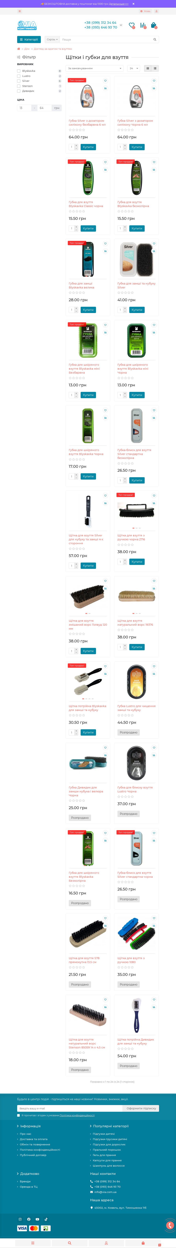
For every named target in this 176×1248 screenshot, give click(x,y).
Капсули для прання (107, 1160)
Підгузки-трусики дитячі (110, 1139)
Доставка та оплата (33, 1139)
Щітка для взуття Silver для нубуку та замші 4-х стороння (86, 539)
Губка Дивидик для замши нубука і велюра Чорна (86, 791)
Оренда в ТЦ (28, 1186)
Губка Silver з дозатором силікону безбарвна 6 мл (87, 122)
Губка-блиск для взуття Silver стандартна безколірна (134, 454)
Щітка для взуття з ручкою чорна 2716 (131, 537)
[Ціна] (24, 108)
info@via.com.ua (105, 1192)
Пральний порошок (107, 1149)
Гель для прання (104, 1155)
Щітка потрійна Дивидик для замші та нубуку (135, 1041)
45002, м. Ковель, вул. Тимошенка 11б (120, 1207)
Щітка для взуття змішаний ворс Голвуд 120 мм (88, 624)
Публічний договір (33, 1155)
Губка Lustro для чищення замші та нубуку (136, 708)
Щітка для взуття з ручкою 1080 (131, 960)
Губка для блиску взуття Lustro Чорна (135, 789)
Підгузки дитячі (104, 1133)
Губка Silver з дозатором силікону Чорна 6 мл (135, 122)
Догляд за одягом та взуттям (53, 48)
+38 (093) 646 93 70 (107, 1186)
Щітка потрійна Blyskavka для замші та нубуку (87, 708)
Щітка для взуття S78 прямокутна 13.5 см (84, 960)
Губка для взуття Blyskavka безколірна (133, 204)
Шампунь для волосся (109, 1165)
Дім (27, 48)
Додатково (28, 1174)
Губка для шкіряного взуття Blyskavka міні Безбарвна (84, 368)
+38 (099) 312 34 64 (107, 1181)
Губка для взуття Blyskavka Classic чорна (86, 204)
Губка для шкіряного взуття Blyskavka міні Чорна (132, 368)
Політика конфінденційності (40, 1149)
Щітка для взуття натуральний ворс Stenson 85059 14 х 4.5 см (87, 1043)
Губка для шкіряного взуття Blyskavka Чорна (86, 452)
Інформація (29, 1126)
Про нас (25, 1133)
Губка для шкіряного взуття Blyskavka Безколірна (84, 876)
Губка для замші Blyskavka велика (81, 285)
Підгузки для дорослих (109, 1144)
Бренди (25, 1181)
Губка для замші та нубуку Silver (136, 285)
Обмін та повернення (35, 1144)
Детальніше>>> (119, 3)
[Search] (109, 39)
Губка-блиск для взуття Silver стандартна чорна (135, 875)
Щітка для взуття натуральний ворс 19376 (135, 622)
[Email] (69, 1108)
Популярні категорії (109, 1126)
